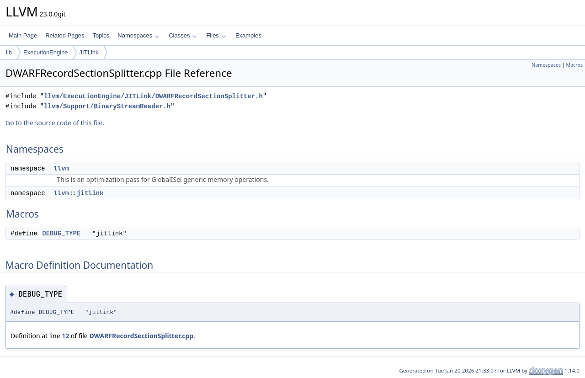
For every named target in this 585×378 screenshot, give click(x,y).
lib (9, 52)
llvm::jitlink (78, 193)
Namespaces (138, 35)
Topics (100, 35)
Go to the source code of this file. (54, 122)
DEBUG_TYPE (61, 233)
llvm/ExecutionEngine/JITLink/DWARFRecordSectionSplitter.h (153, 96)
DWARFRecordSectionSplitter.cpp (141, 335)
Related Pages (64, 35)
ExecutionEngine (45, 52)
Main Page (23, 35)
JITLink (89, 52)
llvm (61, 168)
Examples (248, 35)
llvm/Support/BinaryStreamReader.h (107, 106)
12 (65, 335)
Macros (574, 65)
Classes (183, 35)
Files (216, 35)
